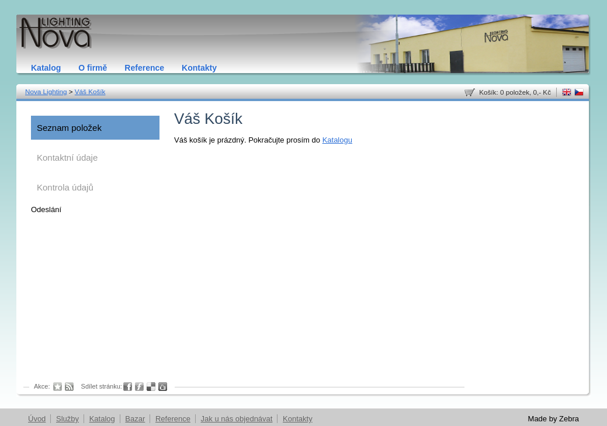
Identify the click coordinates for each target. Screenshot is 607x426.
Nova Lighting (46, 91)
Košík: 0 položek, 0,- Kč (515, 92)
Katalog (46, 67)
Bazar (135, 418)
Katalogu (337, 140)
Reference (144, 67)
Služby (67, 418)
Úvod (37, 418)
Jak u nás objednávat (237, 418)
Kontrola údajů (65, 187)
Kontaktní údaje (67, 157)
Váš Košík (90, 91)
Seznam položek (69, 128)
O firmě (92, 67)
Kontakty (199, 67)
